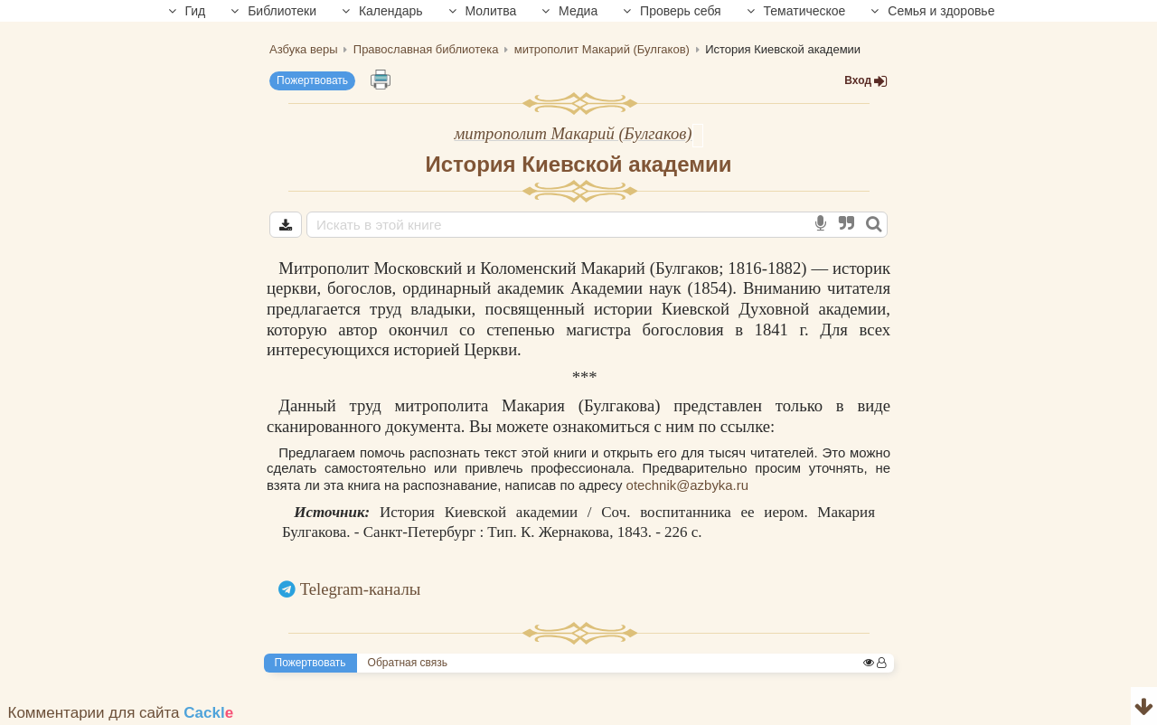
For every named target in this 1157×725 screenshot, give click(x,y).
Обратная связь (407, 662)
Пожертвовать (312, 80)
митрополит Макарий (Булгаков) (572, 133)
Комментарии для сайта (121, 712)
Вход (866, 81)
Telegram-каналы (360, 588)
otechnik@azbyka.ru (687, 485)
